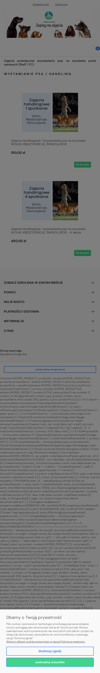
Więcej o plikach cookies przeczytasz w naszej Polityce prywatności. (45, 641)
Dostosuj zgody (49, 651)
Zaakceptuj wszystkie (50, 662)
